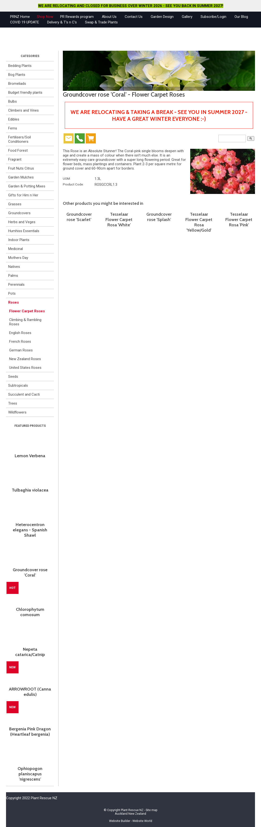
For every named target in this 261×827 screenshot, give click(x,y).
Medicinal (15, 249)
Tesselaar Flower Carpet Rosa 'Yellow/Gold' (198, 222)
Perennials (16, 284)
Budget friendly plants (25, 92)
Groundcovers (19, 213)
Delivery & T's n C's (62, 22)
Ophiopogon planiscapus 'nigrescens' (30, 774)
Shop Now (45, 16)
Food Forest (18, 150)
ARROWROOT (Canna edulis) (30, 691)
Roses (13, 302)
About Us (109, 16)
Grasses (14, 204)
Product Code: (73, 184)
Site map (151, 810)
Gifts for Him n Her (23, 195)
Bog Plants (16, 74)
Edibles (13, 119)
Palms (13, 275)
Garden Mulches (21, 177)
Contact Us (134, 16)
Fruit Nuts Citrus (21, 168)
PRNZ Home (20, 16)
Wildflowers (17, 412)
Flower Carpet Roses (27, 311)
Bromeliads (17, 83)
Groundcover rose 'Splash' (159, 217)
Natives (14, 266)
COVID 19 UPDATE (24, 22)
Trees (12, 403)
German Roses (21, 350)
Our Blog (241, 16)
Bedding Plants (20, 66)
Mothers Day (18, 258)
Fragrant (14, 159)
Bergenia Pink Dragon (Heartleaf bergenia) (30, 731)
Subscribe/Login (213, 16)
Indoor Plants (18, 240)
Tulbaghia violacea (30, 490)
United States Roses (25, 367)
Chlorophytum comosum (30, 612)
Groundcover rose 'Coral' (30, 572)
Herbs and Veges (21, 222)
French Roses (20, 341)
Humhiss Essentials (23, 231)
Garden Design (162, 16)
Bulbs (12, 101)
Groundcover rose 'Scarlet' (79, 217)
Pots (12, 293)
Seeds (13, 376)
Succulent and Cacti (24, 394)
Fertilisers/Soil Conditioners (19, 139)
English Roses (20, 333)
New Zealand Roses (25, 359)
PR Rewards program (77, 16)
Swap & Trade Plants (101, 22)
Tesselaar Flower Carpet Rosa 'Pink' (238, 220)
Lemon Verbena (30, 455)
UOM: (67, 178)
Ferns (12, 128)
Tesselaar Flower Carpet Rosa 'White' (118, 220)
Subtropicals (18, 385)
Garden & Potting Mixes (26, 186)
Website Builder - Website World (130, 821)
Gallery (187, 16)
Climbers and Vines (23, 110)
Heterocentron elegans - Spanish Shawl (30, 530)
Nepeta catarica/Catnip (30, 652)
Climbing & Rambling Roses (25, 322)
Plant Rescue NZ (132, 810)
